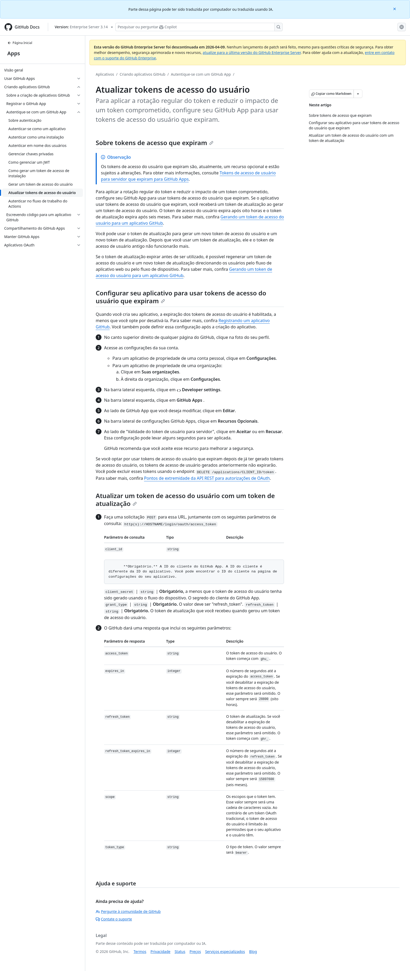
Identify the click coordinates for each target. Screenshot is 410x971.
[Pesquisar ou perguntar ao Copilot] (199, 27)
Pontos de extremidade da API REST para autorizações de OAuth (207, 478)
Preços (195, 951)
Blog (253, 951)
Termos (140, 951)
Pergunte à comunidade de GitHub (128, 911)
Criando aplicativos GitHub (143, 74)
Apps (13, 53)
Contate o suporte (114, 919)
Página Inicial (19, 43)
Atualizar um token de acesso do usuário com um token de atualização (185, 499)
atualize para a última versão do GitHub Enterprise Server (252, 52)
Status (180, 951)
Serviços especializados (225, 951)
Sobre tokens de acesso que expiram (154, 142)
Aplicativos (105, 74)
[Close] (395, 8)
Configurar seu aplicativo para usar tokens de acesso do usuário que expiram (181, 297)
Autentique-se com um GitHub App (201, 74)
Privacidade (160, 951)
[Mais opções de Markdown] (358, 94)
